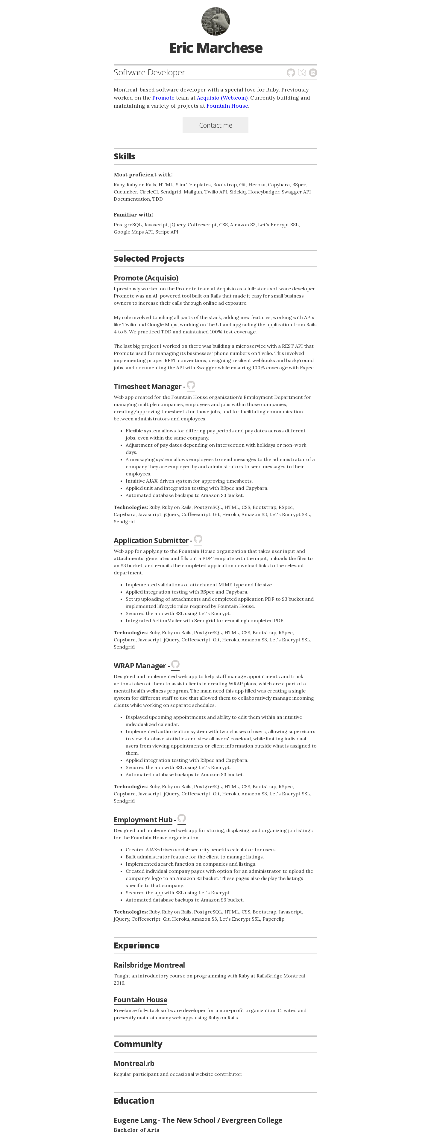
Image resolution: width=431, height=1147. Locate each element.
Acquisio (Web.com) (222, 97)
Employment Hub (143, 819)
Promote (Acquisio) (146, 278)
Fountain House (227, 105)
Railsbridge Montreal (149, 965)
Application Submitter (151, 540)
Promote (163, 97)
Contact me (215, 125)
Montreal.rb (134, 1063)
